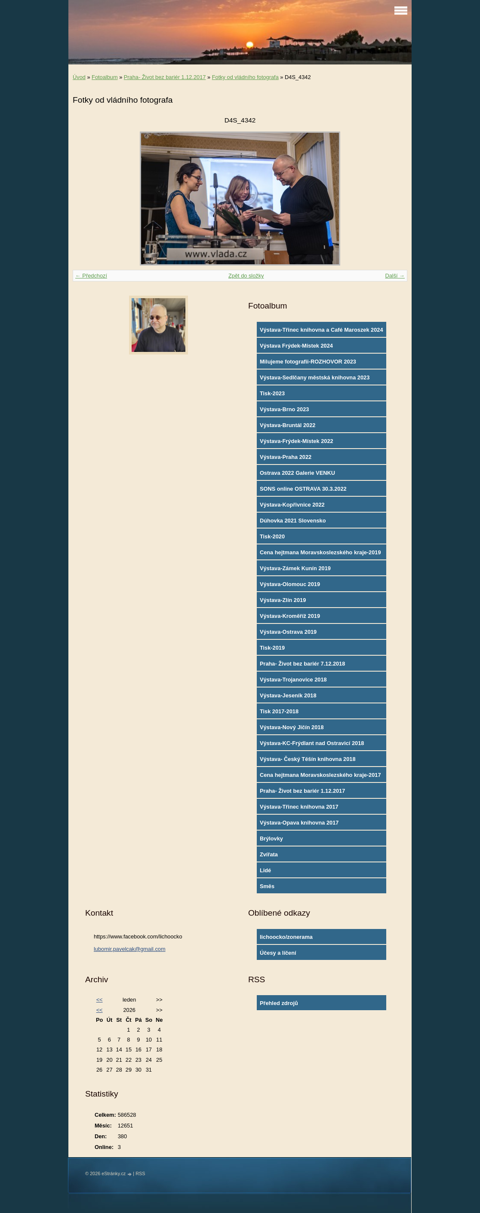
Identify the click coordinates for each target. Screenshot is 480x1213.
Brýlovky (271, 838)
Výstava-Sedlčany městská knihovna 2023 (314, 377)
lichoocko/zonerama (286, 937)
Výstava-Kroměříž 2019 (290, 616)
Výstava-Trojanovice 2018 (293, 679)
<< (99, 999)
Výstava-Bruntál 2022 (287, 425)
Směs (267, 886)
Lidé (265, 870)
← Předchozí (91, 275)
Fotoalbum (104, 77)
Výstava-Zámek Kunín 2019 (295, 568)
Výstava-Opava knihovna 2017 (299, 822)
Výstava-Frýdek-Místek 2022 (296, 441)
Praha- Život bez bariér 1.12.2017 (165, 77)
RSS (140, 1173)
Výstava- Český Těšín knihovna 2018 (308, 759)
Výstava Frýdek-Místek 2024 (296, 345)
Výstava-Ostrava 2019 (288, 632)
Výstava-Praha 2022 (285, 457)
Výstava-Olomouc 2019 (290, 584)
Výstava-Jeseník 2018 (288, 695)
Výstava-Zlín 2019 (283, 600)
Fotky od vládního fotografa (245, 77)
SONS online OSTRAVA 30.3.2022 (303, 489)
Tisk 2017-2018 (279, 711)
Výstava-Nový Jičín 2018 (292, 727)
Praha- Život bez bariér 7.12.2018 (302, 663)
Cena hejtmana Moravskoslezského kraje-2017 (320, 775)
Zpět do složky (246, 275)
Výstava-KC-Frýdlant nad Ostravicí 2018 (312, 743)
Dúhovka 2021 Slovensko (293, 520)
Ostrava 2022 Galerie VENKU (297, 473)
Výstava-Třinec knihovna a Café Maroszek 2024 (321, 330)
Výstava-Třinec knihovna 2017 (299, 807)
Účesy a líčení (278, 953)
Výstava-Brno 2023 (284, 409)
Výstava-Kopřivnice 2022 (292, 504)
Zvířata (269, 854)
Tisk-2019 (272, 648)
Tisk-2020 (272, 536)
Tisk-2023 (272, 393)
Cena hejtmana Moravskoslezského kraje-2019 (320, 552)
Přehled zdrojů (279, 1003)
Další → (395, 275)
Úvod (79, 77)
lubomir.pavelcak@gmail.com (130, 949)
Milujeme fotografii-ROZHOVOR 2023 (308, 361)
